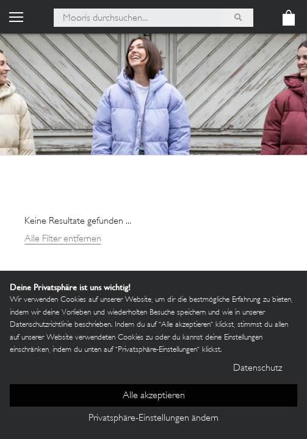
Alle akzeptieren (154, 396)
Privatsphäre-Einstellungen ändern (153, 418)
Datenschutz (257, 368)
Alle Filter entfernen (62, 239)
